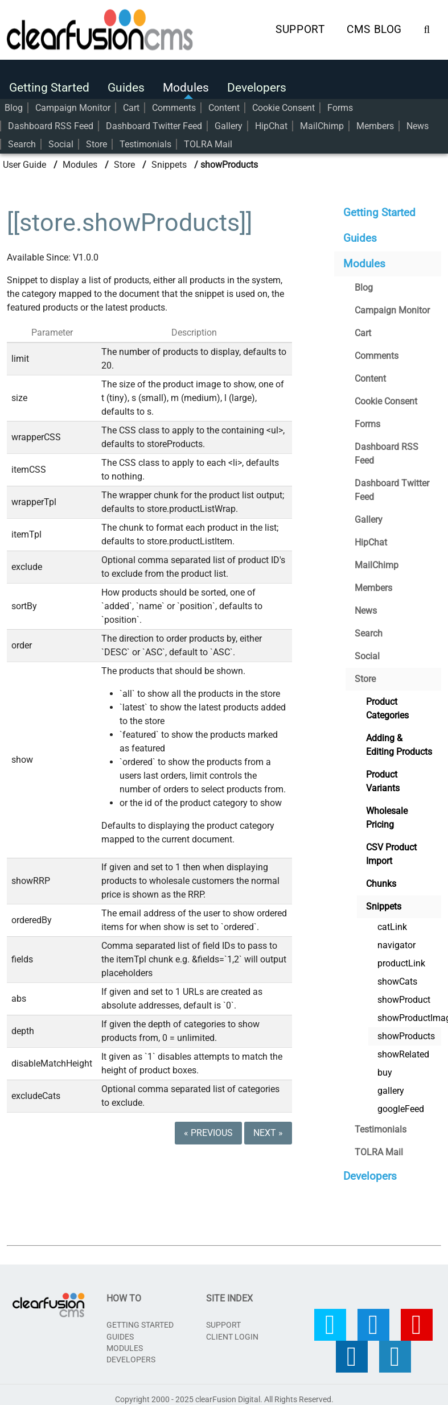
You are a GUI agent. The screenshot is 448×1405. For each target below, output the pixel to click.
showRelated (403, 1051)
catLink (392, 924)
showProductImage (409, 1015)
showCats (397, 978)
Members (375, 124)
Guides (126, 86)
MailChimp (322, 124)
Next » (268, 1130)
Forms (340, 106)
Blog (14, 106)
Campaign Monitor (72, 106)
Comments (174, 106)
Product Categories (387, 705)
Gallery (229, 124)
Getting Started (49, 86)
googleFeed (400, 1106)
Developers (256, 86)
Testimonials (145, 142)
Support (300, 28)
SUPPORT (223, 1322)
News (417, 124)
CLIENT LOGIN (232, 1333)
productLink (401, 960)
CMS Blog (374, 28)
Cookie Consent (283, 106)
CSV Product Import (391, 851)
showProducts (406, 1033)
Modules (186, 86)
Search (22, 142)
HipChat (271, 124)
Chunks (381, 880)
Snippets (169, 161)
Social (60, 142)
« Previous (208, 1130)
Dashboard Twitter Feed (154, 124)
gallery (390, 1087)
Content (224, 106)
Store (96, 142)
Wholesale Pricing (387, 815)
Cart (131, 106)
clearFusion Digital (227, 1396)
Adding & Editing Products (399, 742)
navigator (396, 942)
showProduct (403, 996)
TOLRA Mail (208, 142)
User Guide (24, 161)
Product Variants (383, 778)
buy (384, 1069)
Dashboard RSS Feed (50, 124)
